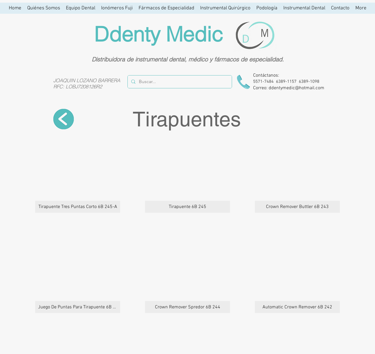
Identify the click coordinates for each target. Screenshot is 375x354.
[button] (77, 175)
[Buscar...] (179, 81)
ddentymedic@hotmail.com (296, 88)
